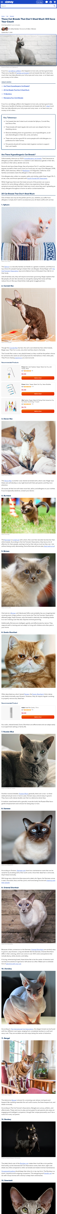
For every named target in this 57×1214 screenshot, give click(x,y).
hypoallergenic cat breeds (33, 158)
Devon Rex (8, 481)
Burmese (7, 540)
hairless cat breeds (22, 73)
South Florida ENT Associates (37, 178)
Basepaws (26, 171)
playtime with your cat (13, 964)
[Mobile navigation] (1, 2)
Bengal (14, 1100)
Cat (7, 16)
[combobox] (28, 6)
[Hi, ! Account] (51, 2)
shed (48, 106)
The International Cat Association (22, 1029)
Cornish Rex (13, 348)
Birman (13, 613)
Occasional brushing (8, 1171)
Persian (26, 694)
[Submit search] (54, 5)
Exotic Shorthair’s (38, 694)
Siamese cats (21, 870)
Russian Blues (23, 794)
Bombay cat (24, 1163)
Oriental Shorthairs (37, 949)
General (12, 16)
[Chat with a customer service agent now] (46, 2)
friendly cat (48, 1173)
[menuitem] (15, 86)
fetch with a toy (49, 546)
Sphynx (6, 267)
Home (3, 16)
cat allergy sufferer (14, 71)
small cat (16, 540)
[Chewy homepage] (9, 2)
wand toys (18, 358)
